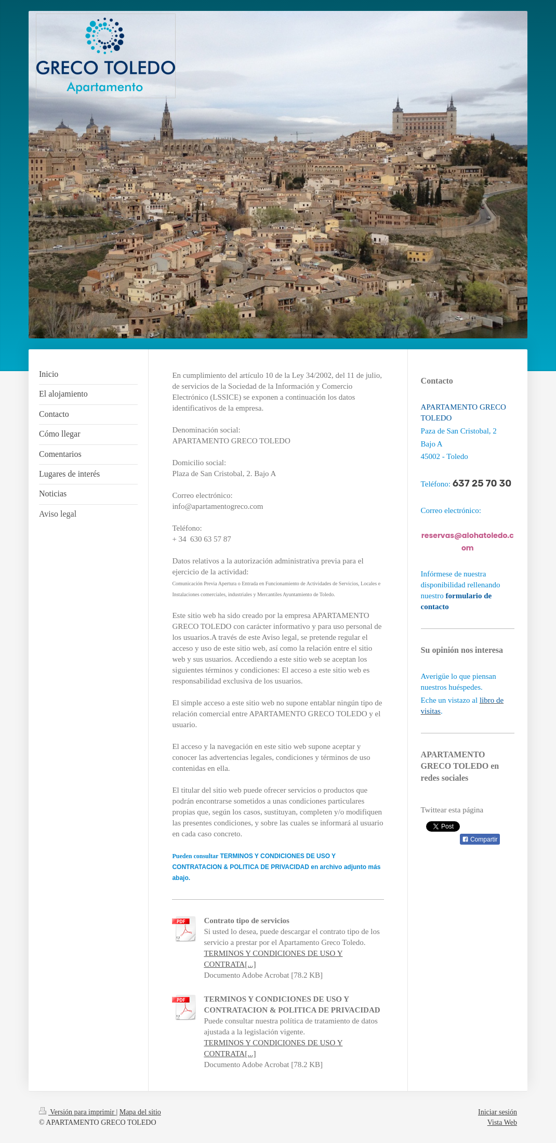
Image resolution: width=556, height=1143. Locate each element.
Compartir (480, 839)
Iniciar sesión (497, 1112)
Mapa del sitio (140, 1112)
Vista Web (502, 1122)
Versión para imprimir (77, 1112)
